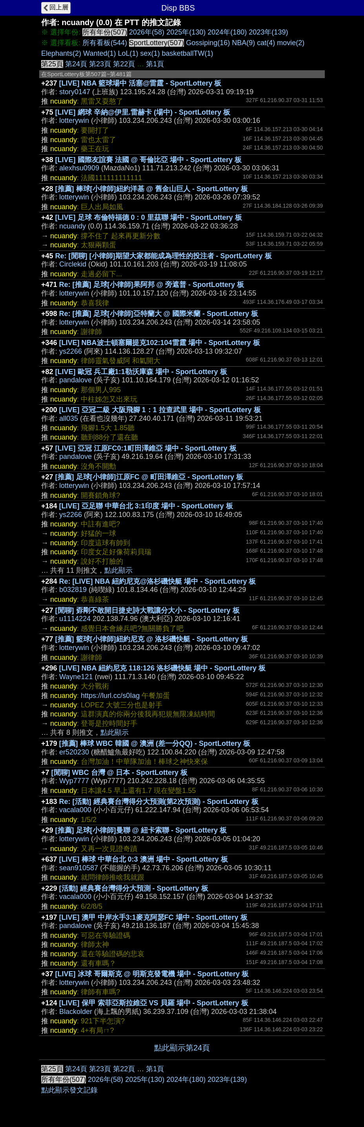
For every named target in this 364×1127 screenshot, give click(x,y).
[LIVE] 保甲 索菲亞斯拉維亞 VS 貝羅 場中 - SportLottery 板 (153, 1003)
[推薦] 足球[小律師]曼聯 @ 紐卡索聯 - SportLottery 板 (141, 830)
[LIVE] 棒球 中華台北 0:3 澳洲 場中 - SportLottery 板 (143, 859)
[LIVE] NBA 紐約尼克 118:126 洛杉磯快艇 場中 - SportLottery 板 (162, 668)
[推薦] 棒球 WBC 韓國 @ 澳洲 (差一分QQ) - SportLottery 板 (155, 743)
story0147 (74, 92)
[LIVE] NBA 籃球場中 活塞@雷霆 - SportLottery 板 (140, 83)
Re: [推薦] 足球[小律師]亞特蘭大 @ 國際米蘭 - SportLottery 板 (158, 314)
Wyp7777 (74, 781)
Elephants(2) (61, 53)
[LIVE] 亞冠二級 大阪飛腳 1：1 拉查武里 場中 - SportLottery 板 (160, 410)
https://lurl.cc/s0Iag (110, 696)
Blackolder (75, 1012)
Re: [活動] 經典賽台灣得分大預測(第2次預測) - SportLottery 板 (158, 802)
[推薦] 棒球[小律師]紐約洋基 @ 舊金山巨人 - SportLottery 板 (151, 189)
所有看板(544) (104, 43)
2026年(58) (146, 32)
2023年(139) (268, 32)
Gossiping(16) (208, 43)
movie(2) (290, 43)
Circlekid (72, 264)
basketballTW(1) (187, 53)
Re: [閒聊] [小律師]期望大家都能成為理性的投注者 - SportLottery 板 (163, 256)
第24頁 (76, 64)
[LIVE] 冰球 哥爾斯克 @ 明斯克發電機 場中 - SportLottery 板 (152, 974)
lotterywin (74, 120)
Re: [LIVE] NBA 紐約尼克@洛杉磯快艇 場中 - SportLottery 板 (157, 581)
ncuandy (72, 226)
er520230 (74, 752)
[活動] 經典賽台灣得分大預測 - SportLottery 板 (133, 888)
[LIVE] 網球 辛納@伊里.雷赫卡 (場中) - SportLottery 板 (143, 112)
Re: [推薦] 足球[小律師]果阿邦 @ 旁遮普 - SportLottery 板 (151, 285)
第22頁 (124, 64)
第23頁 (100, 64)
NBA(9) (243, 43)
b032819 (73, 590)
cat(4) (266, 43)
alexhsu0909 (79, 168)
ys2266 (70, 351)
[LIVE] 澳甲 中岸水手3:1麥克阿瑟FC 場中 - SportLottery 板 (153, 917)
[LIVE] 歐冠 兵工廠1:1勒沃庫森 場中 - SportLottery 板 (141, 372)
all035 (68, 418)
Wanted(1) (99, 53)
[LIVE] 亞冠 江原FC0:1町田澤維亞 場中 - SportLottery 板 (146, 448)
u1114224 (75, 619)
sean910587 (78, 868)
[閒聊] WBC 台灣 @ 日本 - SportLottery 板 (119, 772)
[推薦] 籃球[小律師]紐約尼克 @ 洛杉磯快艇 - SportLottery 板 (151, 639)
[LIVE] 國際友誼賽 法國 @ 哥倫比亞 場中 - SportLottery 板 (148, 160)
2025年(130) (186, 32)
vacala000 (75, 810)
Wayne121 (76, 677)
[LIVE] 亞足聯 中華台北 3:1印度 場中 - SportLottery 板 (146, 506)
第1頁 (155, 64)
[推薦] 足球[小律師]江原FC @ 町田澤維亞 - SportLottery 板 (149, 477)
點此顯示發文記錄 (69, 1090)
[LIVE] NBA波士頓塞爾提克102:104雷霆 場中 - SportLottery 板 (159, 343)
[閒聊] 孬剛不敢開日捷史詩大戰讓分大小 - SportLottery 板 (147, 610)
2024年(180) (227, 32)
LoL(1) (128, 53)
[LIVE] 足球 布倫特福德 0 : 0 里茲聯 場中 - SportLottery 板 (148, 217)
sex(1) (150, 53)
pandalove (75, 380)
